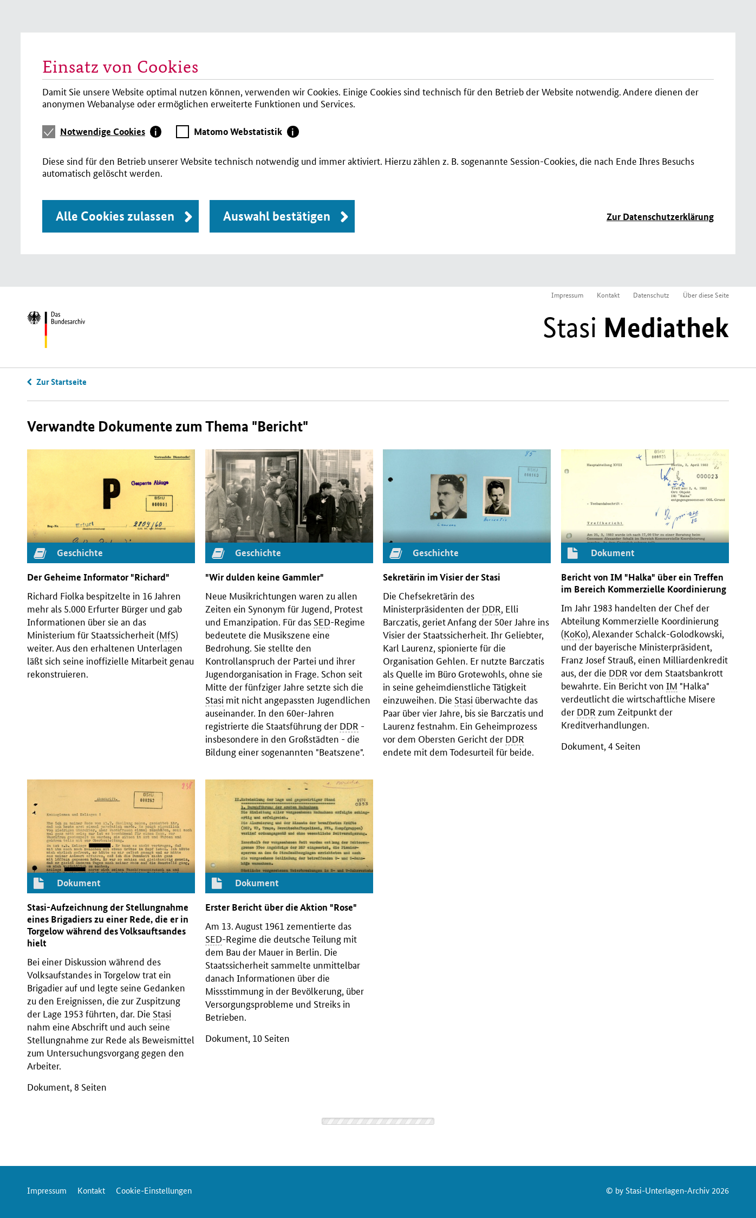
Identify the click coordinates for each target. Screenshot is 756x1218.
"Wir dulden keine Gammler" (264, 577)
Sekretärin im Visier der (441, 577)
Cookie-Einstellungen (154, 1190)
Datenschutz (651, 294)
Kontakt (608, 294)
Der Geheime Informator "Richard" (98, 577)
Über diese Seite (706, 294)
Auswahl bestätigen (276, 216)
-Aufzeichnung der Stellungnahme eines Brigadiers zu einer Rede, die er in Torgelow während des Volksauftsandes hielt (107, 925)
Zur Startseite (61, 382)
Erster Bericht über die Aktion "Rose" (281, 907)
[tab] (111, 131)
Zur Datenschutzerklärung (660, 216)
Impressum (567, 294)
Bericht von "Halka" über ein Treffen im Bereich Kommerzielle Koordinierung (643, 583)
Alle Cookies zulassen (115, 216)
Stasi (636, 327)
